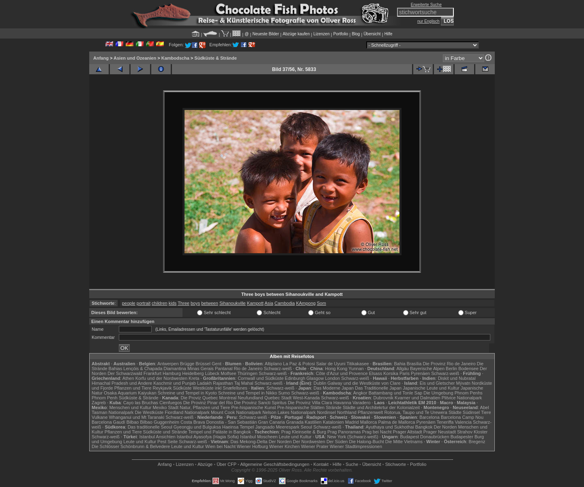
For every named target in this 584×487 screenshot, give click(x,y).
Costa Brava (192, 422)
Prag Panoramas (344, 431)
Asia (268, 303)
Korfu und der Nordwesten (161, 378)
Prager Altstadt (407, 431)
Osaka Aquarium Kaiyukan (130, 392)
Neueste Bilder (265, 34)
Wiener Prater (314, 446)
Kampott (255, 303)
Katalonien (333, 422)
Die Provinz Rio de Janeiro (449, 363)
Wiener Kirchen (284, 446)
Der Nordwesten (309, 441)
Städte (455, 412)
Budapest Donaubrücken (424, 436)
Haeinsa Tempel (238, 427)
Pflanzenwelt (370, 412)
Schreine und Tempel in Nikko (247, 392)
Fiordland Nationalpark (187, 412)
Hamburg (172, 373)
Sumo (284, 392)
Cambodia (285, 303)
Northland (346, 412)
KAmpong (306, 303)
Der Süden (337, 441)
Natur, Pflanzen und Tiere (205, 407)
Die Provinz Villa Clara (310, 402)
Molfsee (228, 373)
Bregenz (477, 441)
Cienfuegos (170, 402)
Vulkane (99, 417)
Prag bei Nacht (377, 431)
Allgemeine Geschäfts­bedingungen (274, 464)
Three (183, 303)
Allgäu (402, 368)
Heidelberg (193, 373)
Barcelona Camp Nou (462, 417)
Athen (128, 378)
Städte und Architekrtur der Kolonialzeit (381, 407)
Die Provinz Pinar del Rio (208, 402)
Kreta (194, 378)
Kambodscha (175, 58)
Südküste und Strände (165, 431)
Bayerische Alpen (427, 368)
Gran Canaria (271, 422)
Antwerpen (168, 363)
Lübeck (212, 373)
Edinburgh (295, 378)
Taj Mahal (243, 383)
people (128, 303)
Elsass (375, 373)
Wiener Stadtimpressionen (356, 446)
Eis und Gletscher (437, 383)
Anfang (101, 58)
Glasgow (315, 378)
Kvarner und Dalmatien (417, 397)
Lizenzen (321, 34)
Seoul (306, 427)
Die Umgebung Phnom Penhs (453, 392)
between (209, 303)
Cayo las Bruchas (140, 402)
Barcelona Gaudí (108, 422)
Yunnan (355, 368)
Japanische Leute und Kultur (431, 388)
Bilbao (133, 422)
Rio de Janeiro (248, 368)
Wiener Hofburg (252, 446)
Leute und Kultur (295, 436)
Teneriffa (444, 422)
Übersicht (371, 34)
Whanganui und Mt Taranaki (136, 417)
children (159, 303)
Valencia (463, 422)
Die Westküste (149, 412)
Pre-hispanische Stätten (300, 407)
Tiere (486, 412)
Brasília (414, 363)
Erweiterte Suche (426, 4)
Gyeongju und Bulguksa (197, 427)
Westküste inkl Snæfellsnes (220, 388)
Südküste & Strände (215, 58)
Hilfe (388, 34)
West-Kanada (306, 397)
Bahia (399, 363)
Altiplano (273, 363)
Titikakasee (357, 363)
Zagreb (99, 402)
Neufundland (250, 397)
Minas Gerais (200, 368)
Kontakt (320, 464)
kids (173, 303)
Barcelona (429, 417)
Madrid (352, 422)
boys (195, 303)
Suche (352, 464)
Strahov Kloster (472, 431)
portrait (143, 303)
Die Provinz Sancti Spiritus (260, 402)
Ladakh (204, 383)
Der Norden (445, 427)
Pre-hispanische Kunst (253, 407)
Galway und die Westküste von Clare (363, 383)
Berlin (451, 368)
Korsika (390, 373)
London (332, 378)
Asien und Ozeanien (135, 58)
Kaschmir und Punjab (174, 383)
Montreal (227, 397)
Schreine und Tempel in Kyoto (187, 392)
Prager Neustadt (439, 431)
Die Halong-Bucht (366, 441)
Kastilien (313, 422)
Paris (404, 373)
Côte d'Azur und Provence (342, 373)
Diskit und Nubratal (457, 378)
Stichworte (395, 464)
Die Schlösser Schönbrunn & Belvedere (131, 446)
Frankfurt (152, 373)
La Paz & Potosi (299, 363)
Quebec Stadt (278, 397)
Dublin (319, 383)
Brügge (187, 363)
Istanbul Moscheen (258, 436)
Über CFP (226, 464)
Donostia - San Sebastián (231, 422)
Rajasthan (223, 383)
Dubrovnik (384, 397)
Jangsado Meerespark (277, 427)
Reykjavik (162, 388)
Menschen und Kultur (130, 407)
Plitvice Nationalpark (462, 397)
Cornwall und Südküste (260, 378)
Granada (294, 422)
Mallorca (368, 422)
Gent (216, 363)
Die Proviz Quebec (199, 397)
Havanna (342, 402)
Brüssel (202, 363)
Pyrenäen (420, 373)
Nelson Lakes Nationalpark (289, 412)
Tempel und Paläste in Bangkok (219, 431)
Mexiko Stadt (165, 407)
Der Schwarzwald (124, 373)
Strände (333, 407)
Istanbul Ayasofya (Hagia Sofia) (208, 436)
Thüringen (247, 373)
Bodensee (468, 368)
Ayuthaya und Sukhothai (390, 427)
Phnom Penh (105, 397)
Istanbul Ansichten (157, 436)
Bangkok (424, 427)
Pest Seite (167, 441)
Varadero (361, 402)
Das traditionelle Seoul (150, 427)
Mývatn (463, 383)
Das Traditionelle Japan (378, 388)
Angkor (360, 392)
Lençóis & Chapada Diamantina (154, 368)
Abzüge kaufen (296, 34)
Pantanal (223, 368)
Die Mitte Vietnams (404, 441)
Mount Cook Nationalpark (236, 412)
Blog (356, 34)
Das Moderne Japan (333, 388)
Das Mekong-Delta (248, 441)
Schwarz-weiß (278, 368)
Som (321, 303)
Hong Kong (336, 368)
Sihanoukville (232, 303)
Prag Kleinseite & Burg (303, 431)
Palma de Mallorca (396, 422)
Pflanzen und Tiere (133, 388)
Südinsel (471, 412)
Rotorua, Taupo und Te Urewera (415, 412)
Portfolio (340, 34)
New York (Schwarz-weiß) (352, 436)
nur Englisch (428, 21)
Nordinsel (326, 412)
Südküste (182, 388)
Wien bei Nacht (220, 446)
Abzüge (205, 464)
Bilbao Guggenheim (159, 422)
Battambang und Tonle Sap (396, 392)
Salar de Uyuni (330, 363)
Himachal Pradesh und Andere (122, 383)
